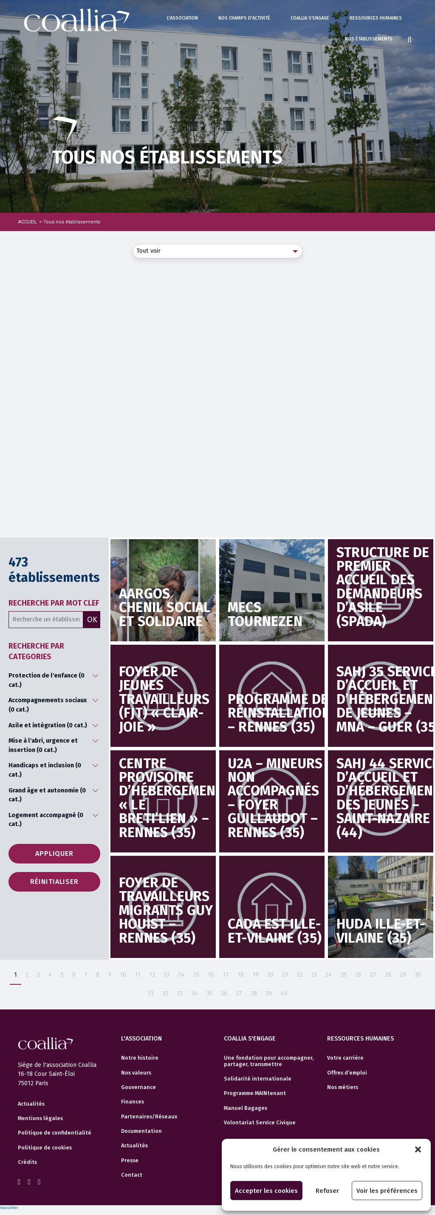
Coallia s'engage (310, 18)
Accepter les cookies (266, 1191)
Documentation (141, 1131)
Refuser (327, 1191)
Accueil (27, 222)
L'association (182, 18)
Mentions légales (40, 1118)
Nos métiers (342, 1087)
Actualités (31, 1104)
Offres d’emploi (347, 1073)
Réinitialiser (54, 882)
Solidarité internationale (257, 1079)
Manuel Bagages (245, 1108)
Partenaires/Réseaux (149, 1117)
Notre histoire (139, 1058)
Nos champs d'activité (244, 18)
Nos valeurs (136, 1073)
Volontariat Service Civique (260, 1123)
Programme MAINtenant (255, 1093)
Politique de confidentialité (54, 1133)
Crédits (27, 1162)
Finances (132, 1102)
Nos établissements (369, 39)
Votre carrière (345, 1058)
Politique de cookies (45, 1148)
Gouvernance (138, 1087)
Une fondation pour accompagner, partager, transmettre (269, 1061)
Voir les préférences (387, 1191)
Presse (129, 1161)
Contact (131, 1175)
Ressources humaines (376, 18)
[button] (418, 1149)
